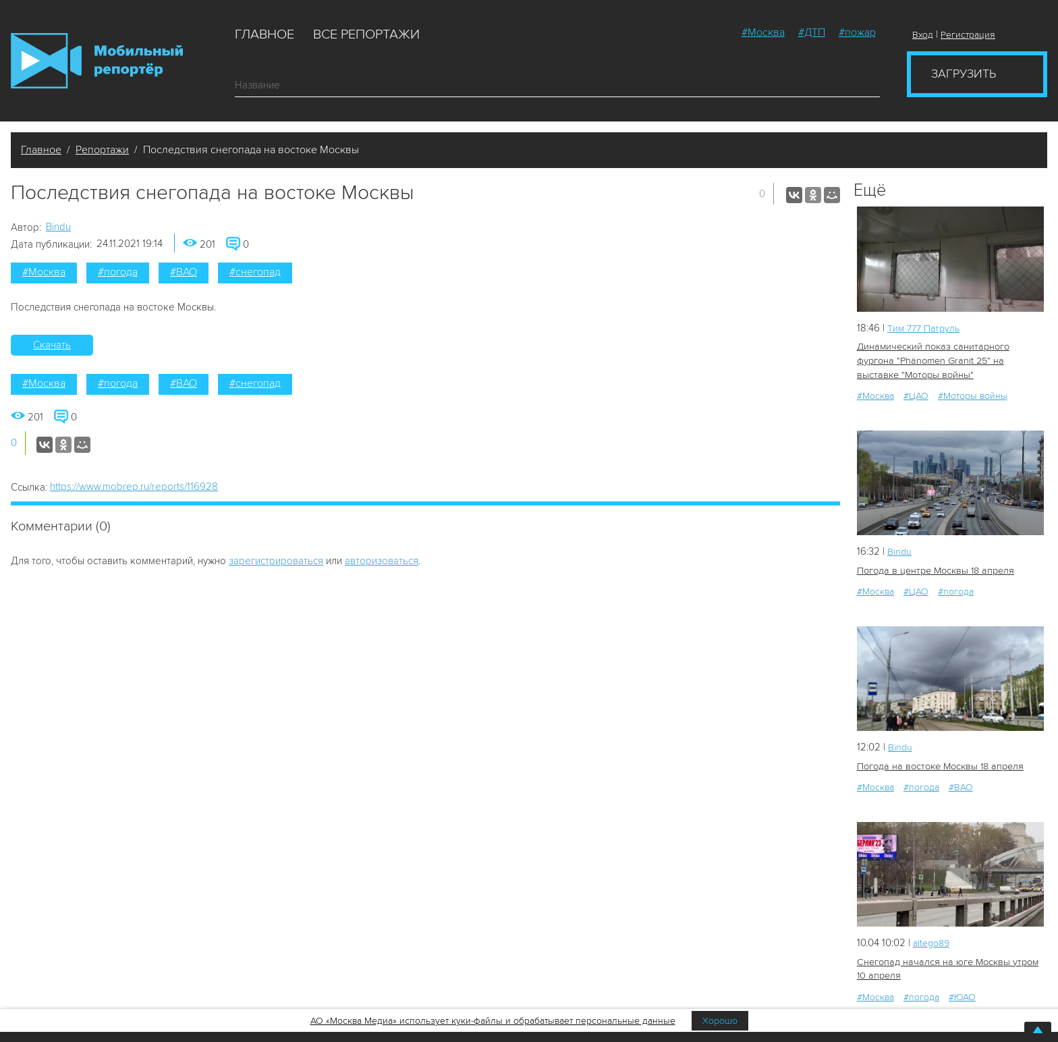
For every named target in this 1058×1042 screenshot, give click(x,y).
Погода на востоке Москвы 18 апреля (938, 764)
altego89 (933, 941)
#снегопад (255, 272)
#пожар (857, 32)
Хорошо (719, 1020)
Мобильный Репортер (97, 60)
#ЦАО (915, 394)
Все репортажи (366, 34)
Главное (264, 34)
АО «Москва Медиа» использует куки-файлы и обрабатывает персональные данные (492, 1020)
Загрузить (963, 73)
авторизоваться (381, 561)
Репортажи (102, 150)
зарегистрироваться (276, 561)
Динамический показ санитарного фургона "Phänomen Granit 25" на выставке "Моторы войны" (949, 360)
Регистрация (968, 34)
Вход (922, 34)
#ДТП (811, 32)
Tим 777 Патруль (926, 328)
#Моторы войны (972, 394)
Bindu (58, 227)
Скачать (52, 345)
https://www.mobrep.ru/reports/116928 (134, 487)
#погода (118, 272)
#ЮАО (962, 994)
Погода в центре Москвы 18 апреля (934, 569)
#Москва (763, 32)
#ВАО (183, 272)
